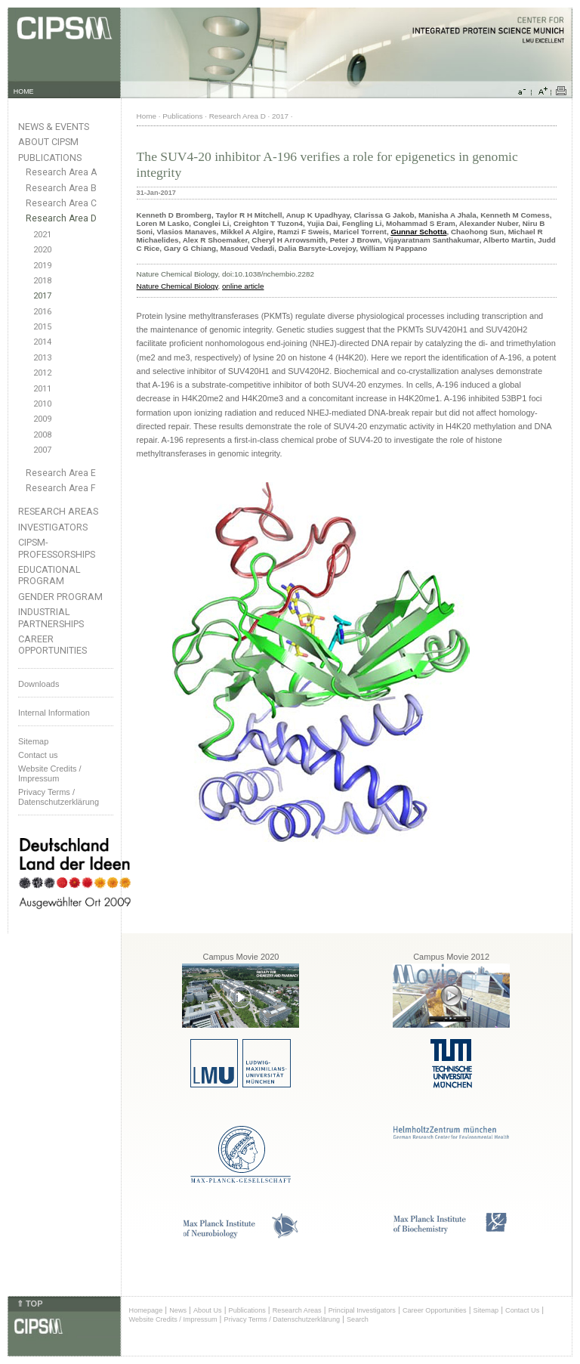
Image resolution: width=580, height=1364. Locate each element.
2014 (42, 342)
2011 (42, 389)
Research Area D (61, 218)
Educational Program (49, 575)
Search (358, 1319)
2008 (42, 435)
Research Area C (61, 203)
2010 (42, 404)
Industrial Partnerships (51, 617)
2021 (42, 235)
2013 (42, 358)
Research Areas (58, 511)
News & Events (53, 126)
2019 (42, 266)
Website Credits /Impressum (50, 773)
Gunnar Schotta (418, 231)
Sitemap (33, 741)
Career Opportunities (52, 644)
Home (146, 116)
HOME (24, 91)
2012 (42, 373)
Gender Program (60, 596)
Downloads (38, 683)
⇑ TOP (29, 1303)
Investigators (53, 527)
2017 (42, 296)
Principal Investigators (362, 1310)
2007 (42, 450)
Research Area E (61, 473)
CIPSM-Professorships (56, 548)
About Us (207, 1310)
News (178, 1310)
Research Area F (61, 488)
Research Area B (61, 188)
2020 (42, 250)
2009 (42, 419)
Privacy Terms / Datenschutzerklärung (58, 796)
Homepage (146, 1310)
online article (243, 286)
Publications (50, 157)
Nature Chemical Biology (177, 286)
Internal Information (54, 712)
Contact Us (522, 1310)
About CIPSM (48, 141)
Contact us (38, 754)
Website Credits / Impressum (173, 1319)
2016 (42, 312)
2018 (42, 281)
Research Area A (61, 172)
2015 (42, 327)
